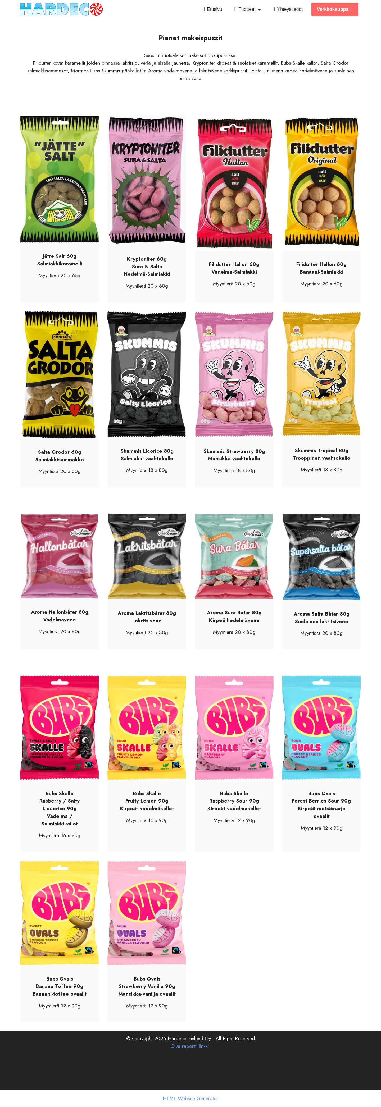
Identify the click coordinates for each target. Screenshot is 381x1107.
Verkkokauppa (335, 9)
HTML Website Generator (190, 1098)
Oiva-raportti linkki (190, 1063)
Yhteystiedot (288, 9)
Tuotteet (245, 9)
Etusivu (212, 9)
